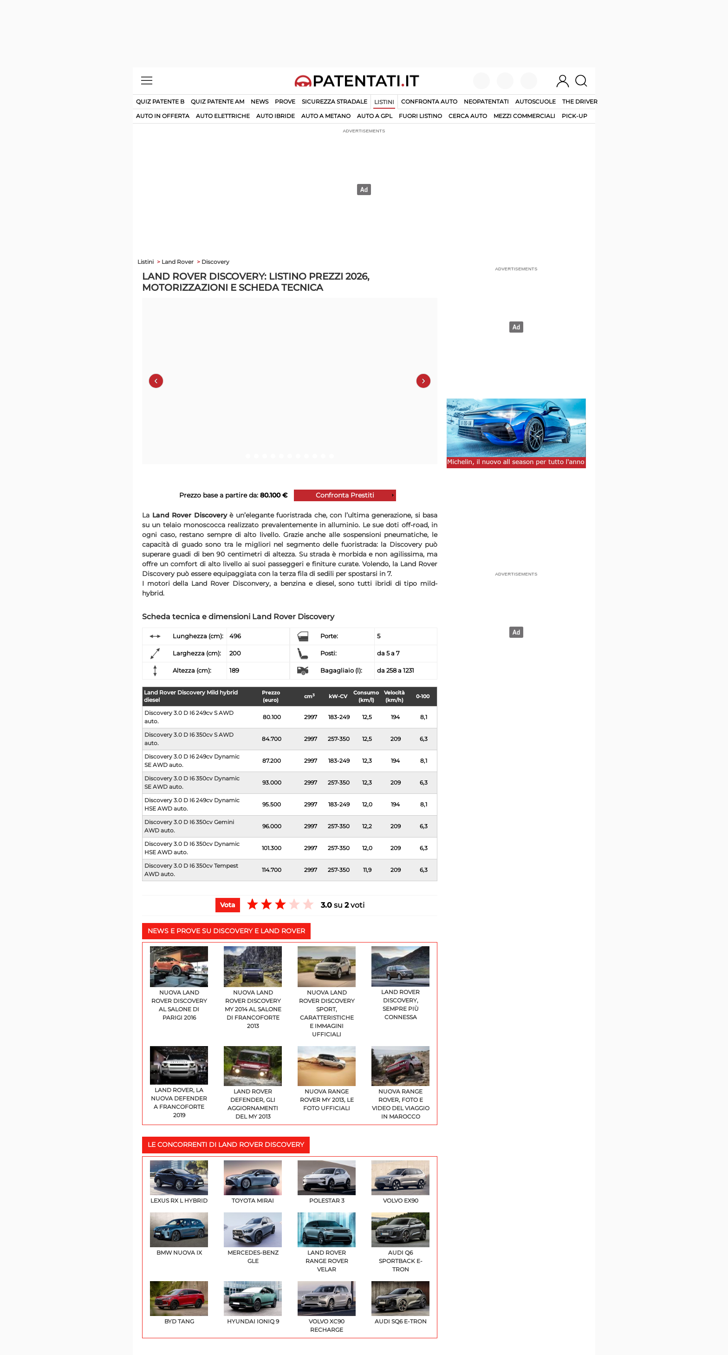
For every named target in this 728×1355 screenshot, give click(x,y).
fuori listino (420, 115)
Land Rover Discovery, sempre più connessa (400, 983)
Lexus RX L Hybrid (179, 1182)
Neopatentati (486, 101)
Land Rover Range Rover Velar (327, 1242)
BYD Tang (179, 1303)
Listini (384, 101)
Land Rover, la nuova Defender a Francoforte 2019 (179, 1082)
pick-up (574, 115)
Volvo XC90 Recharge (327, 1307)
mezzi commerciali (524, 115)
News (259, 101)
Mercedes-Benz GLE (253, 1238)
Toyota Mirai (253, 1182)
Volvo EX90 (400, 1182)
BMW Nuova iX (179, 1234)
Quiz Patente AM (217, 101)
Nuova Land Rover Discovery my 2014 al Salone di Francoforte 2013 (253, 987)
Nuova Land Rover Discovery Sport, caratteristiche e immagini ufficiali (327, 992)
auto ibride (275, 115)
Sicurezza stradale (334, 101)
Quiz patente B (160, 101)
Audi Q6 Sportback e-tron (400, 1242)
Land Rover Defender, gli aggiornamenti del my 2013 (253, 1083)
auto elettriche (223, 115)
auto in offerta (162, 115)
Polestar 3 (327, 1182)
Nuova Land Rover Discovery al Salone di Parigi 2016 (179, 983)
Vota (227, 905)
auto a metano (326, 115)
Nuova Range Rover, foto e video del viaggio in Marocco (400, 1083)
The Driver (580, 101)
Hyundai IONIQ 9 (253, 1303)
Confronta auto (429, 101)
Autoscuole (535, 101)
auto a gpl (374, 115)
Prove (285, 101)
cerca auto (467, 115)
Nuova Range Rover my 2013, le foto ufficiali (327, 1079)
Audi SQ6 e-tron (400, 1303)
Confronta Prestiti (345, 495)
